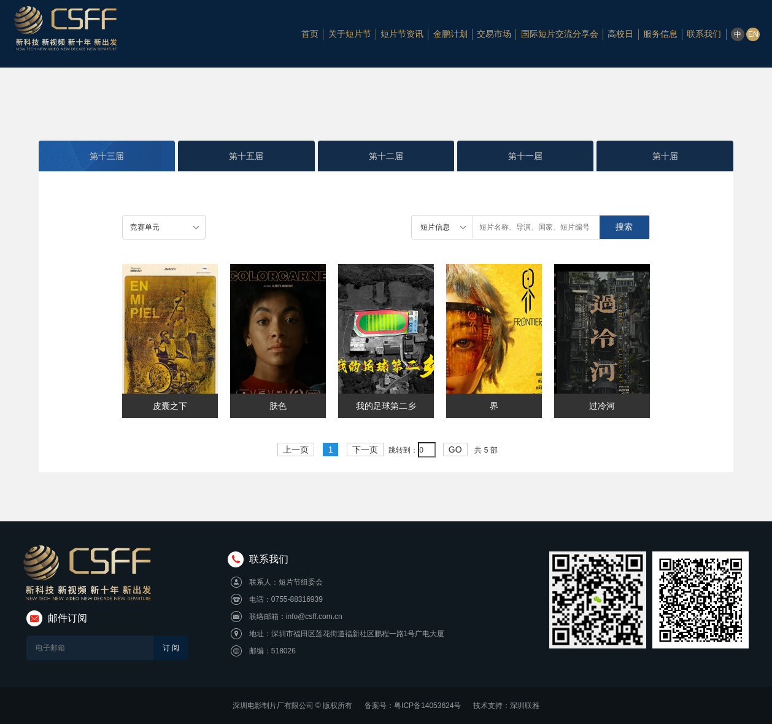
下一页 (365, 449)
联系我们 (704, 34)
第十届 (665, 156)
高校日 (620, 34)
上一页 (296, 449)
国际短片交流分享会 (559, 34)
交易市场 (494, 34)
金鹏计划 (450, 34)
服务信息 (660, 34)
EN (753, 34)
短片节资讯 (401, 34)
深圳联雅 (524, 705)
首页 (309, 34)
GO (455, 449)
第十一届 (525, 156)
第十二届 (386, 156)
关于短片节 (349, 34)
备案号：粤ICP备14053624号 (413, 705)
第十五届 (246, 156)
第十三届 (107, 156)
